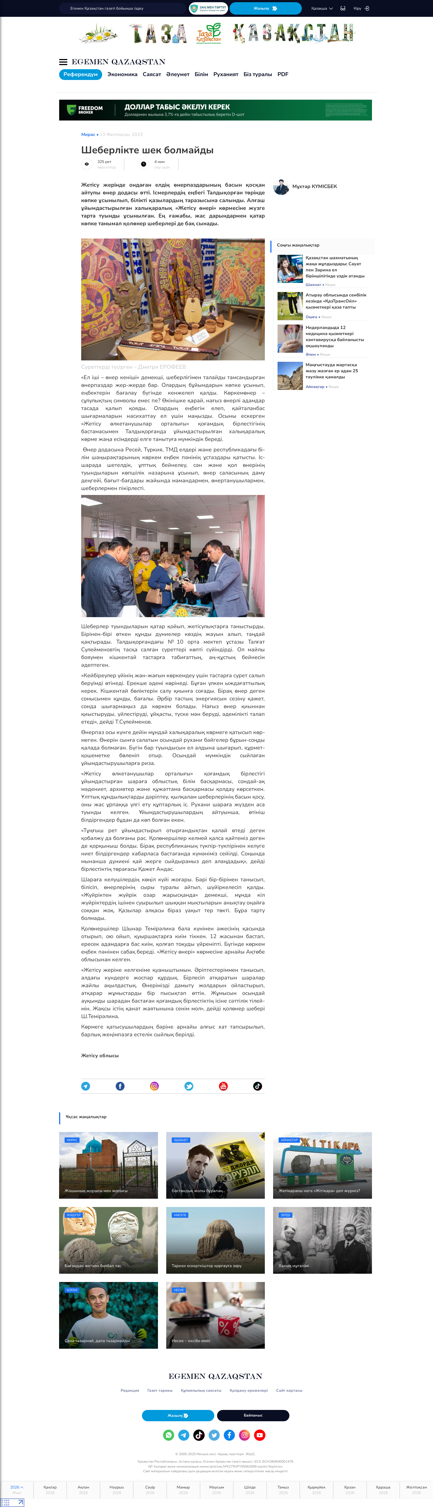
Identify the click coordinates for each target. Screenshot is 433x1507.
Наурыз (117, 1490)
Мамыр (183, 1490)
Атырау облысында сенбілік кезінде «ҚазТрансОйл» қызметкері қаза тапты (336, 301)
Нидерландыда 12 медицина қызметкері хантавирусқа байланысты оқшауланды (335, 337)
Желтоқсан (416, 1490)
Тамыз (283, 1490)
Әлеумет (177, 74)
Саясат (152, 74)
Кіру (361, 8)
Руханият (225, 74)
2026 (17, 1490)
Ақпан (83, 1490)
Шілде (250, 1490)
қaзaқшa (322, 8)
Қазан (350, 1490)
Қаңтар (50, 1490)
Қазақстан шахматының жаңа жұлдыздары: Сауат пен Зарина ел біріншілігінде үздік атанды (335, 267)
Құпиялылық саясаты (201, 1390)
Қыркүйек (316, 1490)
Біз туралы (258, 74)
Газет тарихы (160, 1390)
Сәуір (150, 1490)
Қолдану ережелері (249, 1390)
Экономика (122, 74)
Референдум (81, 74)
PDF (283, 74)
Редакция (130, 1390)
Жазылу (266, 8)
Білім (201, 74)
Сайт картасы (289, 1390)
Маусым (217, 1490)
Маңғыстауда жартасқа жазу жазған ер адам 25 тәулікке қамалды (332, 371)
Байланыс (253, 1415)
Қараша (383, 1490)
